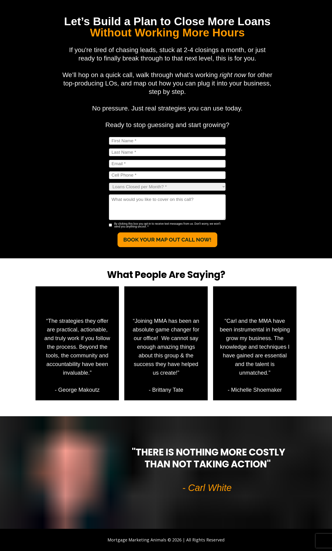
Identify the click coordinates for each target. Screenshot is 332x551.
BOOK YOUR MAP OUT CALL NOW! (167, 239)
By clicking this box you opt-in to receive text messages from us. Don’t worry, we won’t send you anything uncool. (167, 225)
